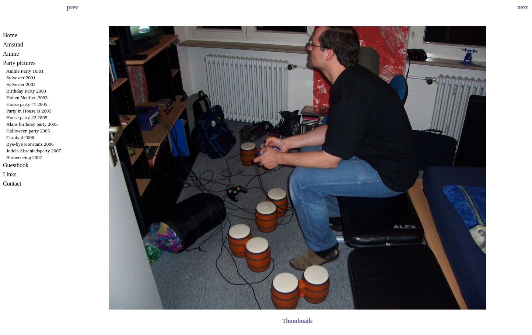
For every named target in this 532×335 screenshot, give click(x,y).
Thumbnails (297, 321)
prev (72, 7)
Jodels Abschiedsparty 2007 (33, 150)
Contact (12, 183)
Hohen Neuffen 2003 (27, 97)
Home (10, 35)
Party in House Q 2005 (28, 111)
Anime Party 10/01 (24, 71)
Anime (11, 54)
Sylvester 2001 (21, 77)
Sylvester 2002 (21, 84)
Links (9, 174)
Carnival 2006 (20, 137)
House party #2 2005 (26, 117)
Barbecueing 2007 (24, 157)
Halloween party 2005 (28, 131)
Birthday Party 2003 (26, 91)
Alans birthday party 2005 (32, 124)
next (522, 7)
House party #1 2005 (26, 104)
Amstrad (13, 44)
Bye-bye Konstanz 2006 (30, 144)
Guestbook (15, 165)
